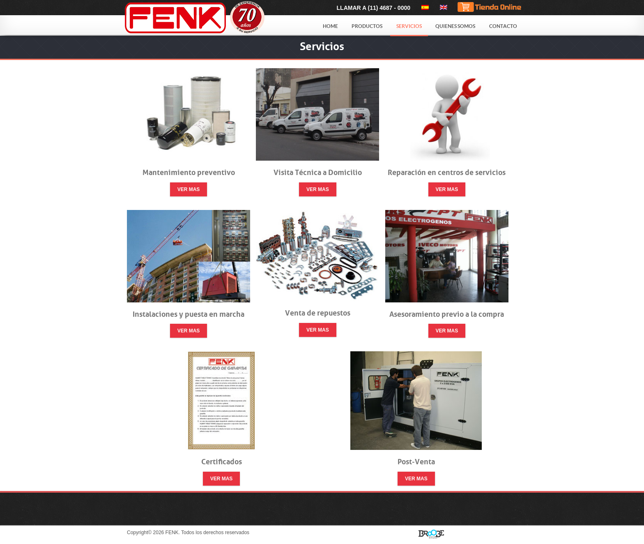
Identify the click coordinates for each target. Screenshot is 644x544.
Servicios (409, 26)
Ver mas (188, 189)
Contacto (503, 26)
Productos (367, 26)
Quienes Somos (455, 26)
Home (330, 26)
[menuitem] (423, 7)
